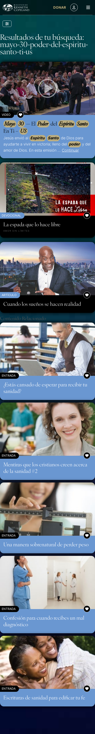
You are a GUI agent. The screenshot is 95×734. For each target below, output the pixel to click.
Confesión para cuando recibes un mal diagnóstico (43, 621)
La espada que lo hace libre (31, 224)
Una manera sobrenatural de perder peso (46, 544)
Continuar (70, 150)
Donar (59, 7)
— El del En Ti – (46, 127)
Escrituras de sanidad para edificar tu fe (44, 697)
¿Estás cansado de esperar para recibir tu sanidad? (45, 387)
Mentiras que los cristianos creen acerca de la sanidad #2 (45, 467)
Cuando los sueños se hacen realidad (42, 304)
